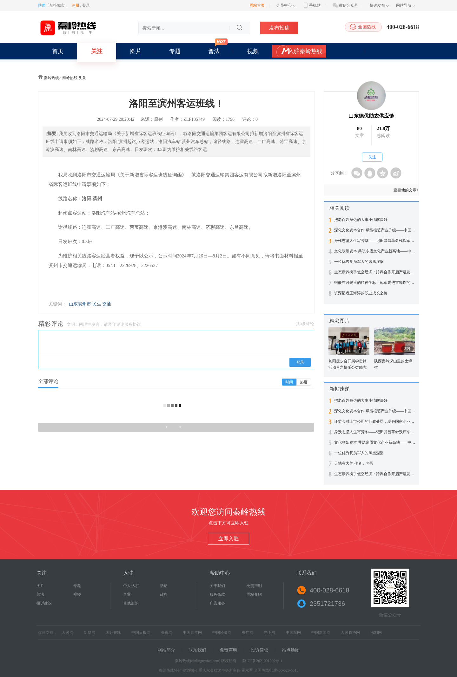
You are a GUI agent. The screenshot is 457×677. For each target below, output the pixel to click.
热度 (304, 382)
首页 (57, 51)
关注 (97, 51)
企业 (127, 594)
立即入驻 (228, 538)
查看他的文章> (406, 190)
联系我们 (197, 650)
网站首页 (257, 5)
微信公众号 (345, 5)
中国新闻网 (320, 632)
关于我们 (217, 586)
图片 (136, 51)
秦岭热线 (51, 78)
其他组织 (130, 603)
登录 (86, 5)
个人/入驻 (131, 586)
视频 (253, 51)
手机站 (311, 5)
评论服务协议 (128, 324)
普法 (214, 51)
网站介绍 (254, 594)
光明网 (269, 632)
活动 (164, 586)
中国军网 (293, 632)
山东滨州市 (80, 304)
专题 (175, 51)
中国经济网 (221, 632)
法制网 (376, 632)
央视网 (166, 632)
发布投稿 (279, 28)
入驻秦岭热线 (305, 51)
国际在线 (113, 632)
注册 (75, 5)
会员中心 (285, 5)
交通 (106, 304)
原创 (158, 119)
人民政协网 (350, 632)
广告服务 (217, 603)
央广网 (247, 632)
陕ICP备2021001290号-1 (262, 661)
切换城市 (57, 5)
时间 (289, 382)
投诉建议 (44, 603)
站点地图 (291, 650)
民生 (96, 304)
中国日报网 (140, 632)
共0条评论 (305, 323)
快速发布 (379, 5)
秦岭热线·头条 (74, 78)
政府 (164, 594)
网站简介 (166, 650)
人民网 (67, 632)
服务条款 (217, 594)
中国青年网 (192, 632)
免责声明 (254, 586)
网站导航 (405, 5)
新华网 (89, 632)
